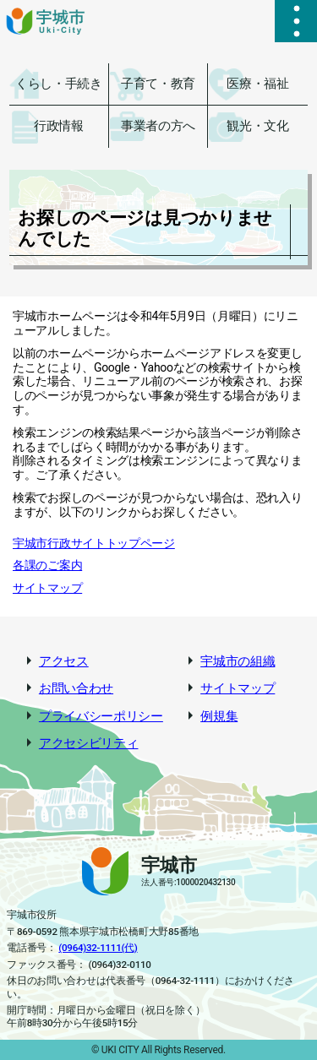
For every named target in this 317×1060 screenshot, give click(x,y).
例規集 (219, 716)
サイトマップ (47, 588)
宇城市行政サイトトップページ (94, 543)
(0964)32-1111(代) (97, 948)
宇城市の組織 (237, 662)
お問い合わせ (76, 689)
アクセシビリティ (89, 744)
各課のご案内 (47, 565)
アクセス (64, 662)
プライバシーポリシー (101, 716)
